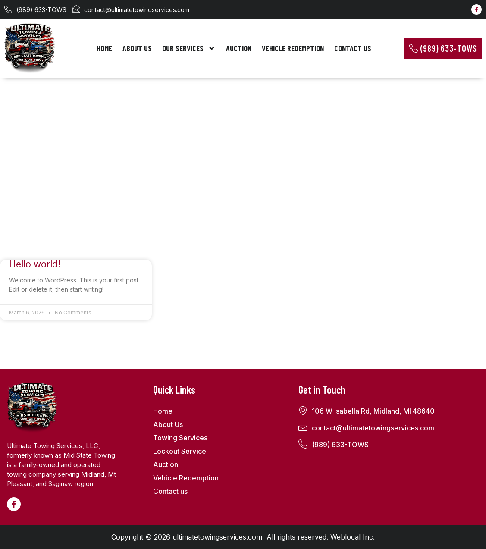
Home (104, 48)
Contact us (352, 48)
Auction (238, 48)
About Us (137, 48)
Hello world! (34, 264)
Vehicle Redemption (293, 48)
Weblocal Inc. (352, 537)
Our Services (189, 48)
